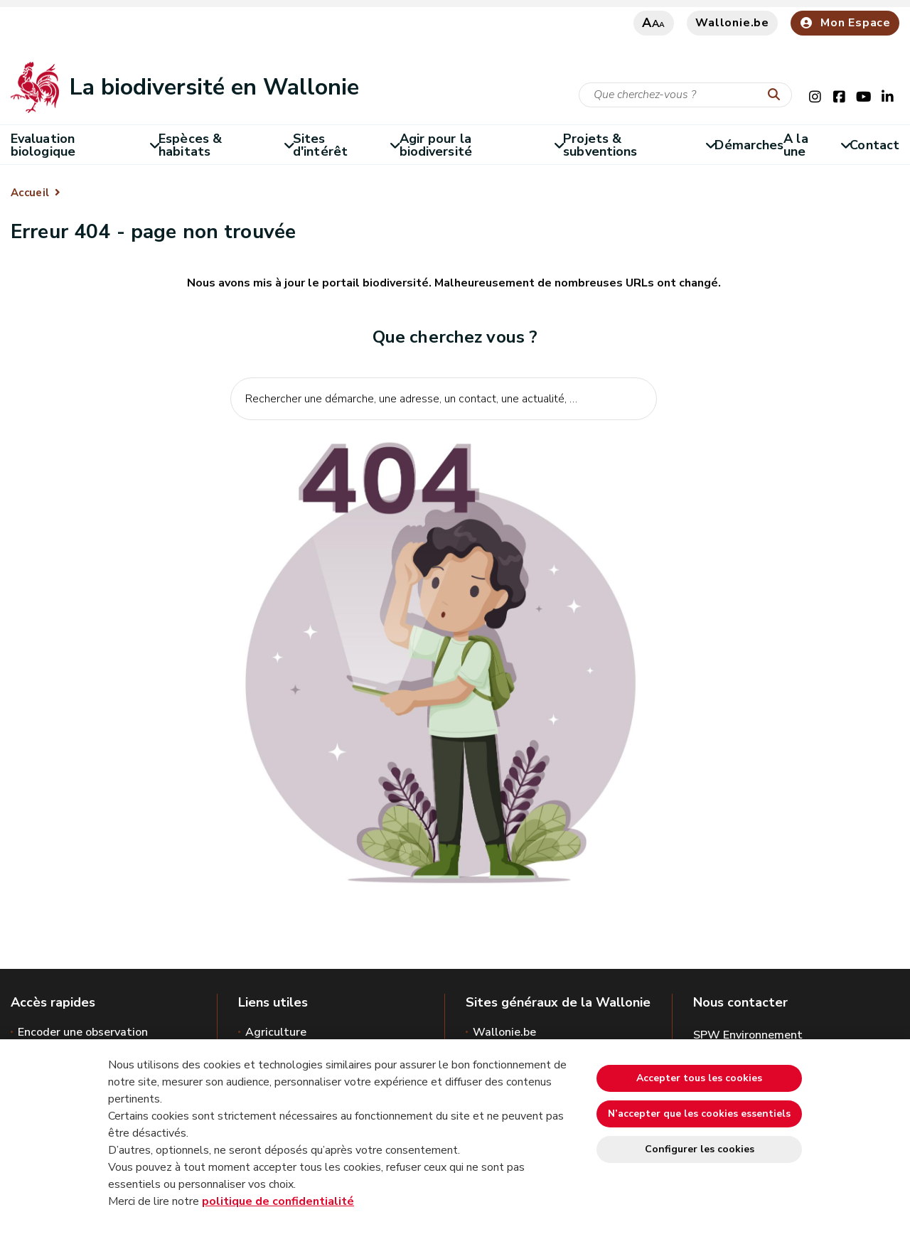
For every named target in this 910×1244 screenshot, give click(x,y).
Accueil (30, 193)
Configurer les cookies (699, 1149)
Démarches (748, 145)
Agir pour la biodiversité (482, 145)
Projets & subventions (638, 145)
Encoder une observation (83, 1032)
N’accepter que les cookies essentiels (699, 1113)
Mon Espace (845, 23)
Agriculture (275, 1032)
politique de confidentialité (278, 1201)
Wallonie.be (732, 23)
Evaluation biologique (85, 145)
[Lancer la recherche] (777, 95)
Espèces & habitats (226, 145)
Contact (874, 145)
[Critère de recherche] (685, 94)
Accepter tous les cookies (699, 1078)
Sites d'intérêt (346, 145)
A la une (816, 145)
